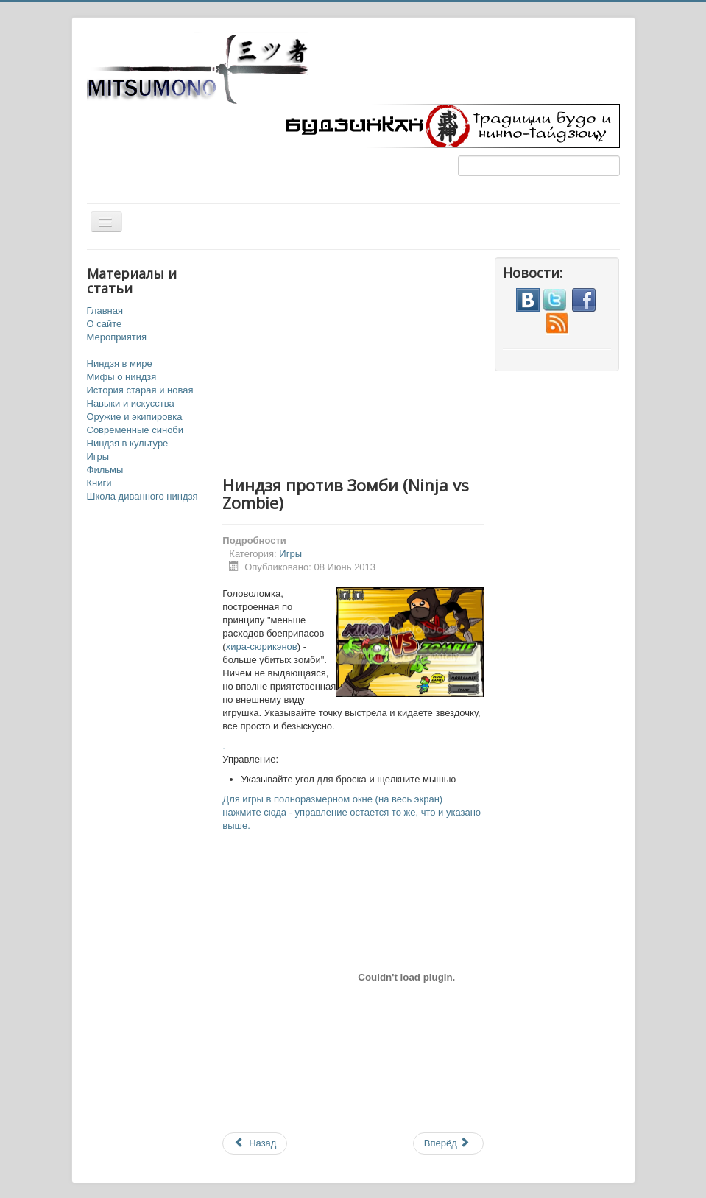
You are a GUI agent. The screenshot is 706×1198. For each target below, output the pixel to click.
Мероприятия (117, 337)
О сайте (104, 323)
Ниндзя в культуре (128, 443)
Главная (105, 310)
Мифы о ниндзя (122, 376)
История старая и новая (140, 390)
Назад (254, 1143)
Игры (98, 456)
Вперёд (447, 1143)
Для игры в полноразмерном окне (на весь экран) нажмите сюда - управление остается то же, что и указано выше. (351, 812)
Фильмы (105, 469)
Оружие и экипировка (135, 416)
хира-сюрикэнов (261, 646)
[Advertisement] (406, 360)
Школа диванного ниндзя (142, 496)
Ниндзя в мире (119, 363)
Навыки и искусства (130, 403)
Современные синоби (135, 429)
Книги (99, 482)
